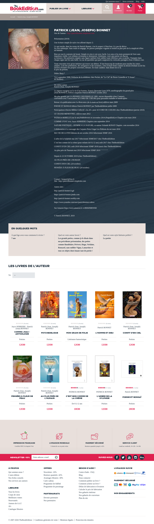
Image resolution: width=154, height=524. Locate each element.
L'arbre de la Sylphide (104, 397)
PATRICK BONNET (77, 392)
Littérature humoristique (77, 339)
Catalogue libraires (15, 509)
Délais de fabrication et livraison (91, 487)
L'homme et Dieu (104, 333)
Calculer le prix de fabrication (90, 489)
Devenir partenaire (51, 498)
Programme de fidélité (52, 484)
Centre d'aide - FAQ (86, 472)
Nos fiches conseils (15, 478)
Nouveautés (13, 500)
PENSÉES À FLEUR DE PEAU (22, 397)
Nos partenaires (50, 500)
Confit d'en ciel (132, 333)
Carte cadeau (49, 481)
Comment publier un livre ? (89, 481)
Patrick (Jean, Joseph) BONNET (49, 328)
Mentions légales (66, 520)
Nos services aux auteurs (18, 481)
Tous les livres (13, 492)
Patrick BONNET (104, 328)
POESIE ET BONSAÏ (131, 397)
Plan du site (83, 498)
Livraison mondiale (59, 443)
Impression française (24, 443)
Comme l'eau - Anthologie (22, 333)
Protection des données (85, 520)
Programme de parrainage (54, 487)
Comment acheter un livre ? (89, 484)
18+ (9, 506)
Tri (9, 275)
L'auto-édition (13, 475)
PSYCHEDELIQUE (49, 333)
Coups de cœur (14, 495)
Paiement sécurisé (95, 443)
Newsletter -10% (50, 472)
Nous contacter (128, 1)
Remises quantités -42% (53, 475)
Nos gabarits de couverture (89, 495)
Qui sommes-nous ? (113, 1)
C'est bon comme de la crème (77, 397)
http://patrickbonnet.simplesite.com (80, 33)
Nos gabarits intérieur (87, 492)
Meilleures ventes (15, 498)
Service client (130, 443)
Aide (143, 1)
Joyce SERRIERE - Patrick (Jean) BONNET (22, 328)
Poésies (22, 339)
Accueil (12, 17)
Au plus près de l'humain (49, 397)
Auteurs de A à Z (14, 503)
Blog (137, 1)
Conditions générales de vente (46, 520)
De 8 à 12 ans (77, 404)
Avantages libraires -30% (53, 478)
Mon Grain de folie (77, 333)
